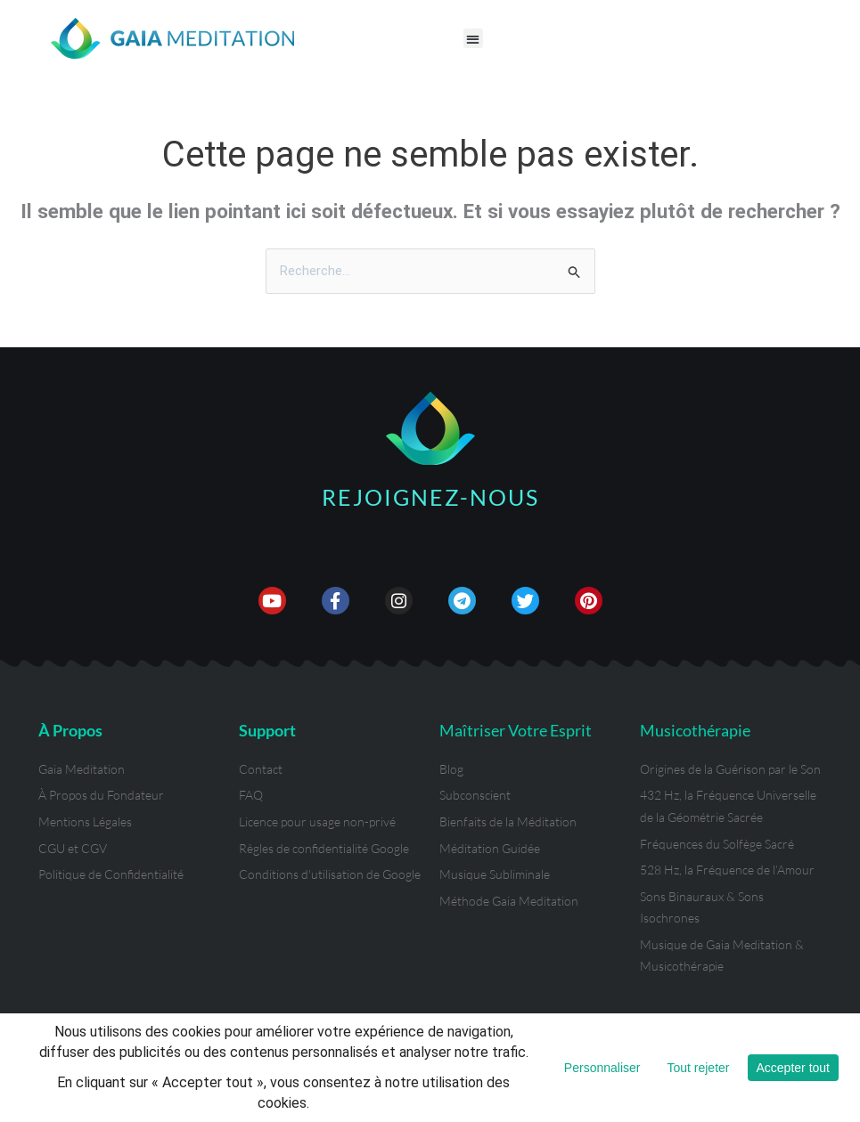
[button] (473, 38)
